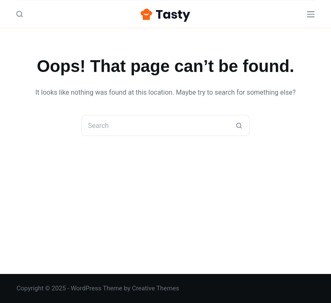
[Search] (19, 14)
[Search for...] (155, 125)
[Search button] (239, 125)
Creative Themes (155, 288)
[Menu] (311, 14)
